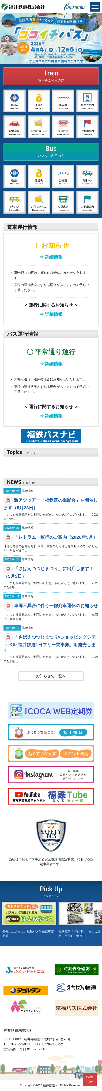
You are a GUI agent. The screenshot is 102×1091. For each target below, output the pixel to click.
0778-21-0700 (21, 1044)
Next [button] (95, 38)
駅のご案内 (87, 100)
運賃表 (39, 100)
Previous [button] (7, 38)
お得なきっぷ (38, 126)
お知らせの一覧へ (51, 676)
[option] (51, 38)
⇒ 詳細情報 (51, 257)
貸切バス (14, 202)
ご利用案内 (87, 126)
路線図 (63, 100)
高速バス (87, 176)
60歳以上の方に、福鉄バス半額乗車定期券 (29, 920)
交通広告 (63, 126)
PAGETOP (89, 1079)
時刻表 (14, 100)
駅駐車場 (14, 126)
